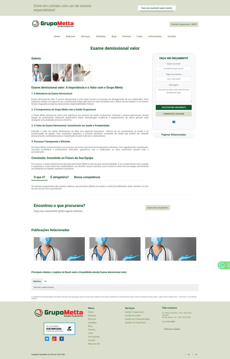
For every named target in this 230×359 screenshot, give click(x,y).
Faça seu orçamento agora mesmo (156, 8)
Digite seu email (173, 64)
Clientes (91, 329)
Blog (90, 326)
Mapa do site (94, 344)
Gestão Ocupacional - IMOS (183, 24)
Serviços (92, 319)
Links (90, 333)
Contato (91, 340)
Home (91, 312)
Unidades (92, 322)
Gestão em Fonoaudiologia (137, 319)
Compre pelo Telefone (173, 114)
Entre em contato (172, 329)
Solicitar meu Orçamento (174, 107)
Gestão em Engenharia (135, 322)
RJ (45, 281)
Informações (94, 337)
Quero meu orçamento (157, 208)
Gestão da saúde (133, 315)
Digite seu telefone (173, 74)
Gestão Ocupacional (134, 312)
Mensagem (174, 85)
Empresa (92, 315)
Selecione (37, 281)
